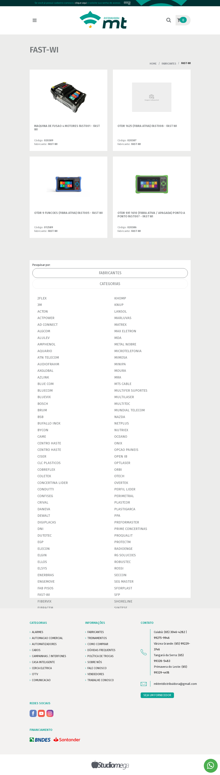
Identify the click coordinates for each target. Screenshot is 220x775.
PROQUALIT (123, 535)
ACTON (42, 311)
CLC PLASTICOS (49, 463)
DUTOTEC (44, 535)
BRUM (42, 410)
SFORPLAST (123, 588)
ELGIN (42, 555)
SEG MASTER (123, 581)
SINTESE (120, 608)
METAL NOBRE (125, 344)
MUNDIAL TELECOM (129, 410)
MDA (117, 338)
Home (153, 63)
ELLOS (42, 562)
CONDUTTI (45, 489)
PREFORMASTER (126, 522)
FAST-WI (43, 595)
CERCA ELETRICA (42, 668)
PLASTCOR (122, 502)
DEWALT (43, 516)
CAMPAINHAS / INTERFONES (49, 656)
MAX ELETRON (125, 331)
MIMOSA (120, 357)
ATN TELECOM (48, 357)
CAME (41, 436)
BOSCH (42, 404)
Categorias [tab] (110, 284)
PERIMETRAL (124, 496)
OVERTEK (121, 483)
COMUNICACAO (41, 680)
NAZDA (119, 417)
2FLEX (41, 298)
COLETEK (44, 476)
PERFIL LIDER (124, 489)
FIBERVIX (44, 601)
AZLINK (43, 377)
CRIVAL (42, 502)
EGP (40, 542)
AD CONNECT (47, 325)
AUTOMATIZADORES (44, 644)
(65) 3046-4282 (174, 632)
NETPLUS (121, 423)
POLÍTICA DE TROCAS (100, 656)
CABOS (36, 650)
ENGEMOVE (46, 581)
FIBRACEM (45, 608)
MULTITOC (122, 404)
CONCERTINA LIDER (52, 483)
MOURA (120, 371)
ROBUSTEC (122, 562)
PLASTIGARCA (124, 509)
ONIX (118, 443)
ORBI (118, 469)
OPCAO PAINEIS (126, 450)
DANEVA (43, 509)
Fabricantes (169, 63)
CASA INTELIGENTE (43, 662)
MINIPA (120, 364)
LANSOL (120, 311)
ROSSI (119, 568)
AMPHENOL (46, 344)
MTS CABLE (122, 384)
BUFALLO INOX (48, 423)
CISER (41, 456)
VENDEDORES (95, 674)
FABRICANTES (95, 632)
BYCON (42, 430)
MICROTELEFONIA (128, 351)
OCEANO (120, 436)
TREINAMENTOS (97, 638)
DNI (40, 529)
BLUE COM (45, 384)
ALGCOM (43, 331)
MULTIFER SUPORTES (130, 390)
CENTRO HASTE (49, 443)
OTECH (119, 476)
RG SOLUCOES (125, 555)
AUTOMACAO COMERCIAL (47, 638)
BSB (40, 417)
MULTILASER (124, 397)
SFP (117, 595)
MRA (117, 377)
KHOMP (120, 298)
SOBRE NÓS (94, 662)
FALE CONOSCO (97, 668)
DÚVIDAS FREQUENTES (101, 650)
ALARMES (37, 632)
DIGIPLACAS (46, 522)
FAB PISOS (45, 588)
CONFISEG (45, 496)
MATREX (120, 325)
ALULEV (43, 338)
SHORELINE (123, 601)
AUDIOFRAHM (48, 364)
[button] (168, 20)
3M (39, 305)
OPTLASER (122, 463)
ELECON (43, 549)
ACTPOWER (45, 318)
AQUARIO (44, 351)
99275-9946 (162, 638)
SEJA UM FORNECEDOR (157, 695)
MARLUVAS (122, 318)
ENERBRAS (45, 575)
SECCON (120, 575)
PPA (117, 516)
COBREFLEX (46, 469)
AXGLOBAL (45, 371)
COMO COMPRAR (97, 644)
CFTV (35, 674)
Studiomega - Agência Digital (110, 764)
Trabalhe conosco (100, 680)
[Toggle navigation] (35, 20)
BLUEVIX (44, 397)
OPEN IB (120, 456)
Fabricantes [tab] (110, 273)
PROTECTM (122, 542)
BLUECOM (45, 390)
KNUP (119, 305)
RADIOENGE (123, 549)
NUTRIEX (121, 430)
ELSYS (42, 568)
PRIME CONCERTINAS (130, 529)
